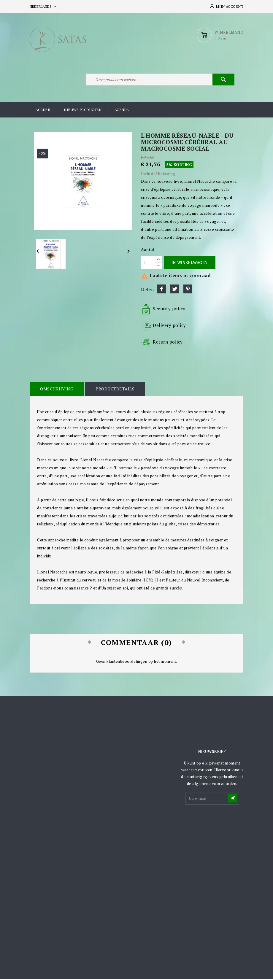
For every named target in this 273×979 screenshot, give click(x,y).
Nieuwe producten (82, 109)
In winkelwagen (189, 262)
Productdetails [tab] (115, 389)
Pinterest (187, 289)
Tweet (174, 289)
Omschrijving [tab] (56, 389)
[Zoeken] (160, 79)
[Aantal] (148, 262)
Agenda (122, 109)
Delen (161, 289)
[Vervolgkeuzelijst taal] (44, 6)
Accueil (43, 109)
